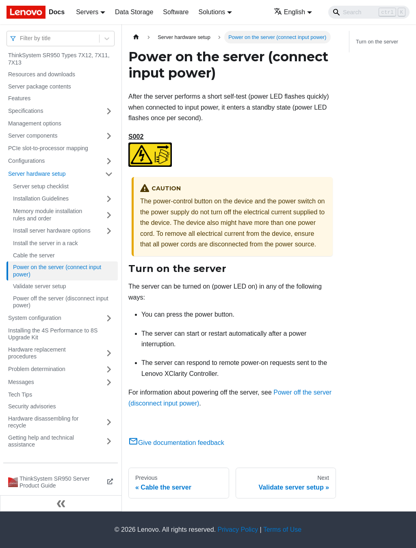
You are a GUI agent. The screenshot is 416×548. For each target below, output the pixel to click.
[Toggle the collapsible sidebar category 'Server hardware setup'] (109, 174)
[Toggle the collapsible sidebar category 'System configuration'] (109, 318)
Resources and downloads (41, 74)
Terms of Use (282, 529)
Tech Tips (20, 394)
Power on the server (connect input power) (57, 271)
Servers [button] (87, 12)
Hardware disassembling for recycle (43, 422)
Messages (21, 382)
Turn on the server (377, 42)
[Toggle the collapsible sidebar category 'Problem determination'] (109, 369)
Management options (34, 123)
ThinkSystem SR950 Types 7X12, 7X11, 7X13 (59, 59)
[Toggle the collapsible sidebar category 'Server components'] (109, 135)
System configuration (34, 318)
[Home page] (136, 37)
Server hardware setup (37, 173)
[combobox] (21, 38)
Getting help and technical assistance (41, 441)
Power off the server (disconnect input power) (60, 302)
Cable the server (34, 255)
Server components (32, 135)
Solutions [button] (211, 12)
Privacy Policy (238, 529)
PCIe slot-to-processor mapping (48, 148)
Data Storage (134, 12)
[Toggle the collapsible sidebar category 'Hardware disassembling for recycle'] (109, 422)
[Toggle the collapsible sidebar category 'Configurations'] (109, 161)
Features (19, 98)
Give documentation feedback (176, 442)
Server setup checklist (41, 186)
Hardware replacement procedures (37, 353)
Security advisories (32, 406)
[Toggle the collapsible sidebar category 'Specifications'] (109, 111)
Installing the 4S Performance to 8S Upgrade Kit (53, 334)
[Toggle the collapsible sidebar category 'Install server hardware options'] (109, 230)
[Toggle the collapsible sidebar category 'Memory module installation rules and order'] (109, 214)
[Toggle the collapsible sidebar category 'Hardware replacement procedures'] (109, 353)
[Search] (369, 12)
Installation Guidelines (41, 198)
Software (175, 12)
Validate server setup (39, 286)
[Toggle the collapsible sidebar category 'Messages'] (109, 382)
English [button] (289, 12)
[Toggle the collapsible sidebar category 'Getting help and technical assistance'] (109, 441)
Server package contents (39, 86)
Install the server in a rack (45, 243)
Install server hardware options (52, 230)
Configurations (26, 160)
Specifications (25, 111)
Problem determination (36, 369)
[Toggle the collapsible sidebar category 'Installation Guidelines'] (109, 198)
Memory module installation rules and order (47, 215)
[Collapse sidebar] (61, 503)
